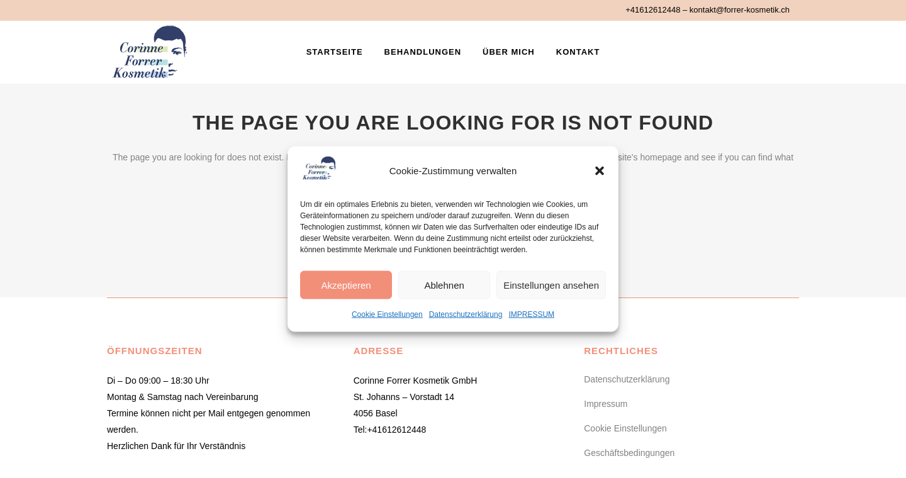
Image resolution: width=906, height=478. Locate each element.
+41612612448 (652, 9)
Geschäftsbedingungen (629, 453)
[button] (599, 171)
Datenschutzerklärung (466, 314)
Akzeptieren (346, 284)
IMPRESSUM (531, 314)
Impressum (605, 404)
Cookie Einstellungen (387, 314)
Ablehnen (444, 284)
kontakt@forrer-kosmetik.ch (740, 9)
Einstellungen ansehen (551, 284)
